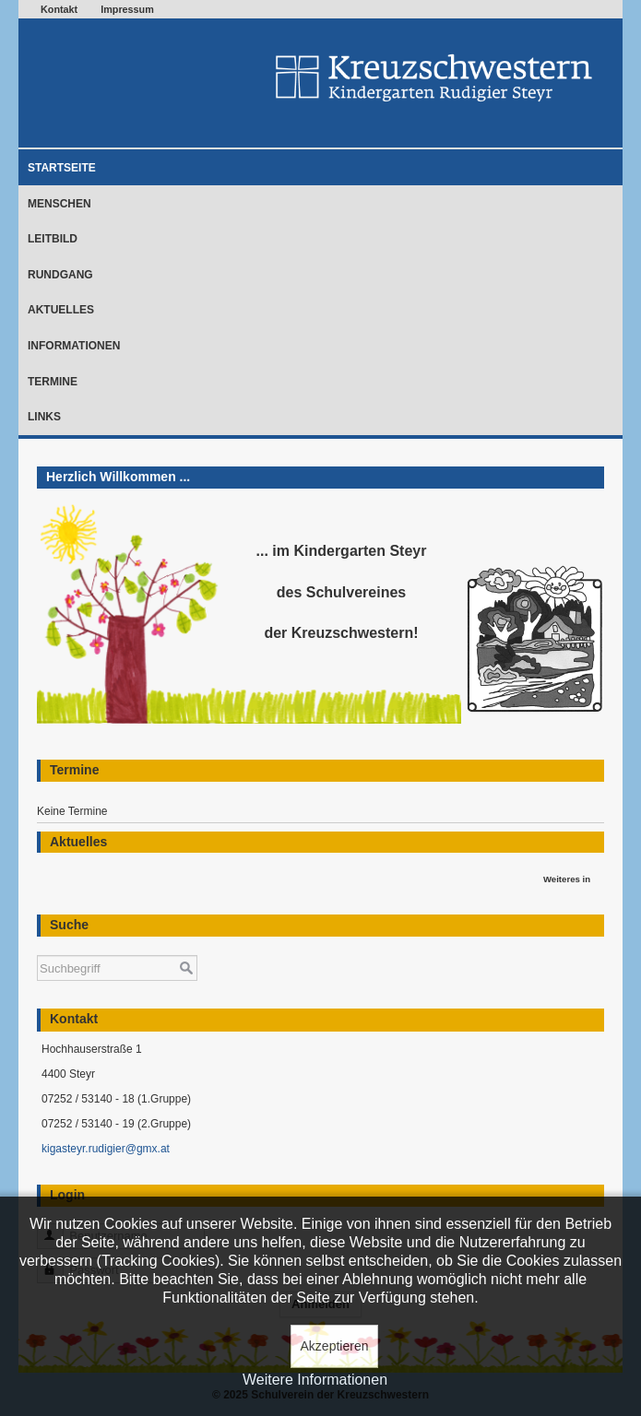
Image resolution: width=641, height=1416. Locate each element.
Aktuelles (61, 309)
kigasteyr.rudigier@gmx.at (106, 1148)
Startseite (62, 167)
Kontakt (59, 9)
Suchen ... (37, 946)
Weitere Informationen (315, 1379)
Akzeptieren (335, 1346)
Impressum (127, 9)
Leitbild (52, 238)
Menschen (59, 203)
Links (44, 416)
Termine (52, 381)
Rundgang (60, 274)
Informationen (74, 345)
